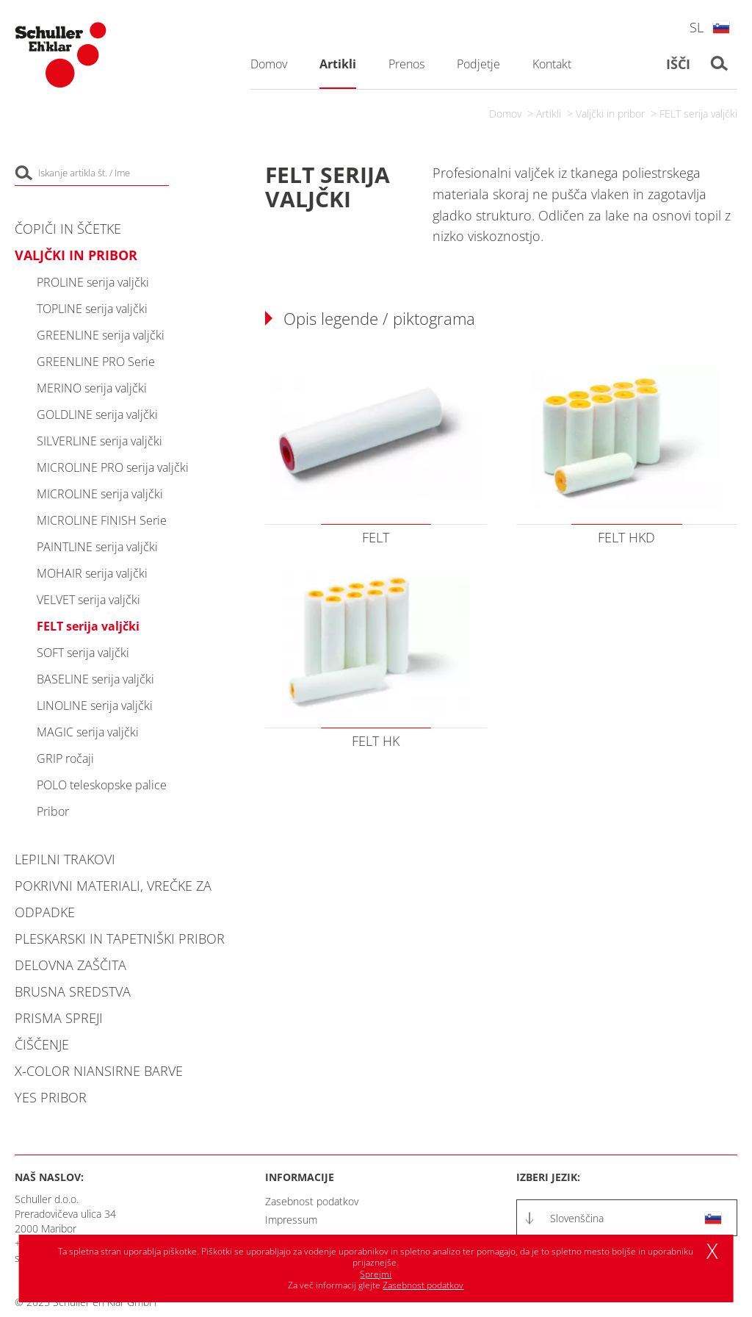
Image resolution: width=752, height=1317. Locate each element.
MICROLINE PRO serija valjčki (113, 467)
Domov (505, 114)
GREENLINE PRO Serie (96, 362)
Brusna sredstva (73, 991)
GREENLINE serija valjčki (100, 335)
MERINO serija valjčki (92, 388)
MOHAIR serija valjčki (92, 573)
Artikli (548, 114)
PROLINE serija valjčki (93, 282)
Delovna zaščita (70, 965)
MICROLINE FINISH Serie (102, 520)
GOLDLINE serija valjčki (97, 414)
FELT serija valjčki (698, 114)
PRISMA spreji (59, 1018)
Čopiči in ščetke (68, 228)
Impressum (291, 1220)
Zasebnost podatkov (311, 1201)
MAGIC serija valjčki (88, 732)
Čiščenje (42, 1044)
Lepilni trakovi (65, 859)
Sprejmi (375, 1274)
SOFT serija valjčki (83, 653)
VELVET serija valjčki (88, 600)
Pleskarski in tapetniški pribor (120, 938)
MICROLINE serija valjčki (100, 494)
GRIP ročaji (65, 758)
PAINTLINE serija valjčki (97, 547)
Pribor (53, 811)
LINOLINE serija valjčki (95, 705)
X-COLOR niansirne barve (99, 1071)
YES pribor (51, 1097)
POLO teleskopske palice (102, 785)
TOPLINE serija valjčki (92, 309)
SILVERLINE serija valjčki (99, 441)
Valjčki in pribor (610, 114)
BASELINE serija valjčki (95, 679)
